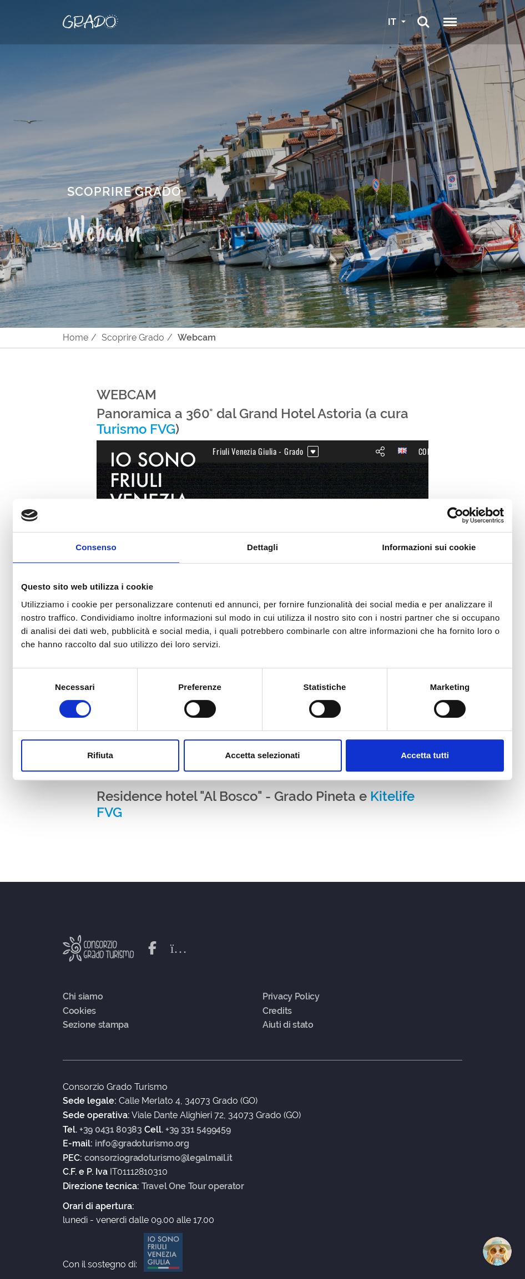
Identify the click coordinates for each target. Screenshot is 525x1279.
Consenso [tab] (95, 547)
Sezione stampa (96, 1025)
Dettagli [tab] (262, 547)
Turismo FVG (136, 429)
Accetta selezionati (262, 755)
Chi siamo (83, 996)
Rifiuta (100, 755)
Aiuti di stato (288, 1025)
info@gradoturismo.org (142, 1143)
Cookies (79, 1011)
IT (393, 22)
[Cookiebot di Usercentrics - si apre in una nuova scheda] (455, 515)
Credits (277, 1011)
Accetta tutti (425, 755)
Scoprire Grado (133, 337)
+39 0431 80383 (110, 1129)
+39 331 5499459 (198, 1129)
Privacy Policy (291, 996)
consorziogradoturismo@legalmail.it (158, 1158)
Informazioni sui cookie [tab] (429, 547)
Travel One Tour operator (193, 1186)
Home (75, 337)
